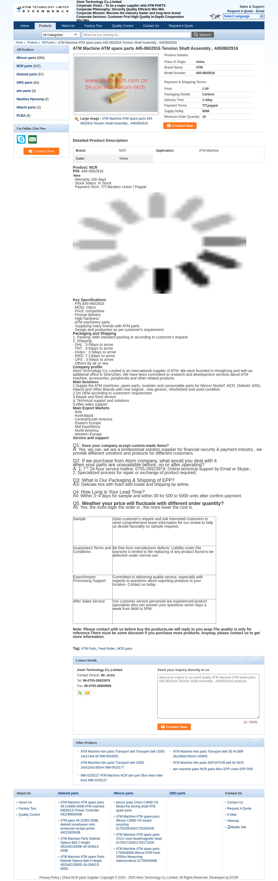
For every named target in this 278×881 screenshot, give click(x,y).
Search (205, 35)
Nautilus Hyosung (30, 99)
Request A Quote (240, 11)
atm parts (24, 91)
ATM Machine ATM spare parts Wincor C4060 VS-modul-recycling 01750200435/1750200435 (138, 822)
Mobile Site (236, 827)
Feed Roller (106, 648)
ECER (234, 877)
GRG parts (25, 82)
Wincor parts (26, 58)
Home (25, 26)
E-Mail (231, 815)
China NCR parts (74, 877)
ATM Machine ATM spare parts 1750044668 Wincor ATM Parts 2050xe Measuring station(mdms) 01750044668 (138, 855)
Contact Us (151, 26)
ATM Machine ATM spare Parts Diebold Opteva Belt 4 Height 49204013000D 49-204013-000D (82, 863)
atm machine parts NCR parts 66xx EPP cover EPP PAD (213, 769)
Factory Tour (93, 26)
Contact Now (182, 126)
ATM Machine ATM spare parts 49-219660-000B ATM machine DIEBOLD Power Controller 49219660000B (82, 808)
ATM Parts (88, 648)
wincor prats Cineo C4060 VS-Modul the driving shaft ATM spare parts (137, 806)
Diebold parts (27, 74)
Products (45, 26)
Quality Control (122, 26)
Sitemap (233, 821)
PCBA (21, 116)
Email (260, 11)
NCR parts (48, 42)
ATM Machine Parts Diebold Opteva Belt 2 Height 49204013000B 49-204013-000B (80, 844)
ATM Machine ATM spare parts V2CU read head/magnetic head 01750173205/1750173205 (139, 838)
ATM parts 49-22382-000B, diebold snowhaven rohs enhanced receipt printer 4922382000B (79, 826)
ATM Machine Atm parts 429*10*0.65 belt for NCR (208, 763)
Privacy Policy (49, 877)
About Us (67, 26)
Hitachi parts (26, 107)
